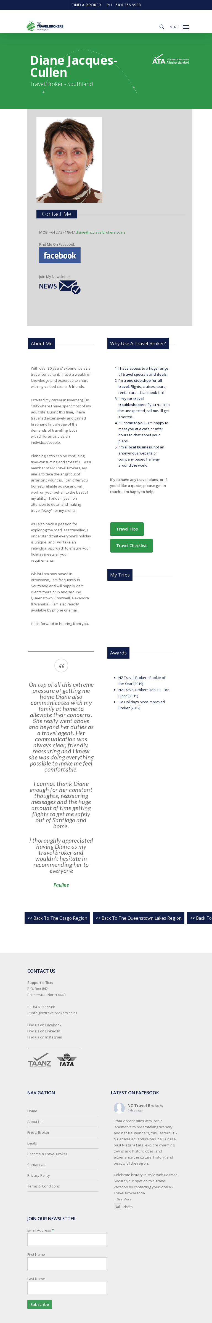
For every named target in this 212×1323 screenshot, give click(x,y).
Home (32, 1110)
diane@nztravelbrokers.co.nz (100, 232)
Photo (123, 1206)
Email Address (67, 1268)
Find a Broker (38, 1132)
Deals (32, 1143)
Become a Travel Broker (47, 1153)
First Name (36, 1254)
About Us (35, 1121)
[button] (179, 26)
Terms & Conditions (43, 1186)
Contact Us (36, 1164)
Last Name (36, 1278)
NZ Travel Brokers (145, 1105)
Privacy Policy (38, 1175)
